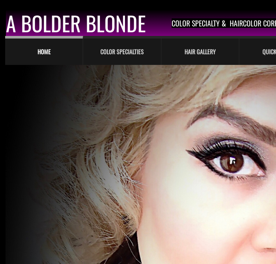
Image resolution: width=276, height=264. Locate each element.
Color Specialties (122, 51)
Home (44, 51)
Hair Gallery (200, 51)
